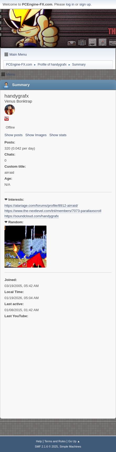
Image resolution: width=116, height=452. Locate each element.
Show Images (36, 135)
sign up (85, 4)
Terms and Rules (55, 441)
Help (39, 441)
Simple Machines (70, 446)
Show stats (57, 135)
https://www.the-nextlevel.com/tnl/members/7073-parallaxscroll (52, 211)
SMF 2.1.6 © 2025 (46, 446)
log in (70, 4)
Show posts (13, 135)
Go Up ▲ (74, 441)
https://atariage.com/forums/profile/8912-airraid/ (41, 206)
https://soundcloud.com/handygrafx (31, 216)
